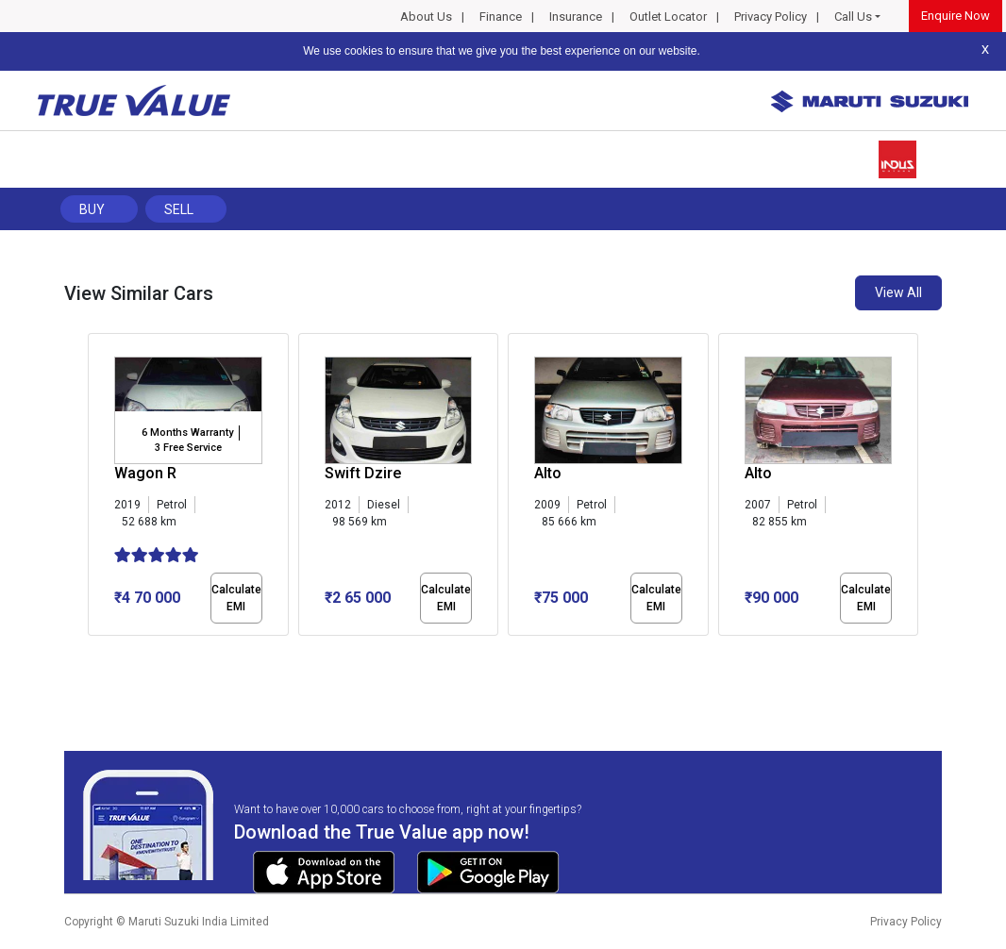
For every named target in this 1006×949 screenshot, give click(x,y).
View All (898, 292)
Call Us (853, 16)
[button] (93, 652)
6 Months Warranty (187, 432)
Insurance (575, 16)
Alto (548, 473)
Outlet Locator (668, 16)
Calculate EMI (236, 598)
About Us (426, 16)
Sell (178, 209)
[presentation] (97, 488)
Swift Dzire (363, 473)
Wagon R (145, 473)
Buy (92, 209)
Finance (500, 16)
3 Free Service (188, 447)
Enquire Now (955, 15)
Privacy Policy (770, 16)
